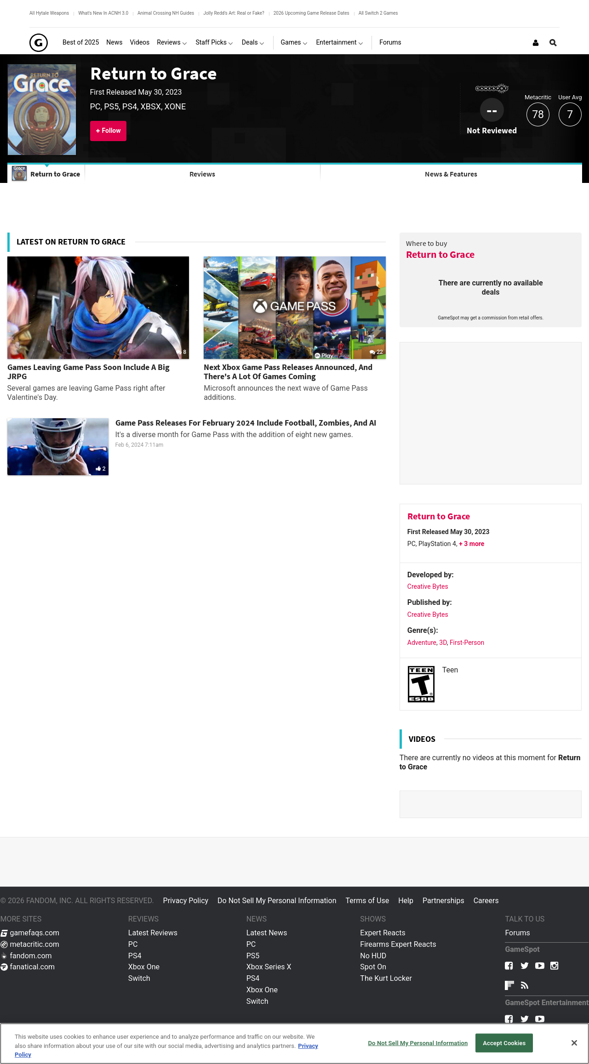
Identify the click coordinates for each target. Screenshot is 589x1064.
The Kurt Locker (386, 978)
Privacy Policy (186, 900)
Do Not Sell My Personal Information (276, 900)
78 (538, 114)
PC (133, 944)
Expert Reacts (382, 932)
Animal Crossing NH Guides (165, 13)
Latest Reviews (152, 932)
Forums (517, 932)
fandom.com (26, 955)
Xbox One (144, 966)
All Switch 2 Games (378, 13)
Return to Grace (153, 73)
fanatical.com (27, 966)
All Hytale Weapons (49, 13)
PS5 (253, 955)
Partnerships (443, 900)
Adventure (421, 642)
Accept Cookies (504, 1042)
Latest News (266, 932)
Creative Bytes (427, 586)
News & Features (451, 173)
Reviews (202, 173)
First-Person (467, 642)
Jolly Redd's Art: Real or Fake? (233, 13)
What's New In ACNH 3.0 (103, 13)
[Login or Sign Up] (535, 42)
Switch (139, 978)
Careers (486, 900)
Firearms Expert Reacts (398, 944)
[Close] (574, 1043)
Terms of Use (367, 900)
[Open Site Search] (553, 42)
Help (405, 900)
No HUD (373, 955)
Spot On (373, 966)
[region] (294, 1043)
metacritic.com (29, 944)
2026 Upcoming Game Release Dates (311, 13)
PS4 (135, 955)
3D (442, 642)
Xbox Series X (269, 966)
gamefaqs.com (30, 932)
